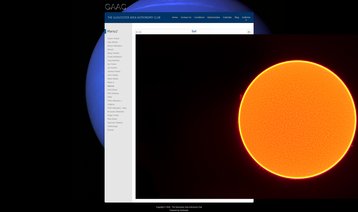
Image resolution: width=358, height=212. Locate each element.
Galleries (246, 17)
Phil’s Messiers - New (117, 108)
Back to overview (248, 32)
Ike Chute (112, 64)
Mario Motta (113, 79)
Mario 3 (111, 82)
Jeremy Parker (114, 71)
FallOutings (113, 126)
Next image (140, 31)
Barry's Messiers (115, 46)
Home (175, 17)
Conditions (199, 17)
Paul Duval (112, 90)
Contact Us (186, 17)
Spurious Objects (115, 122)
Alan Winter (113, 42)
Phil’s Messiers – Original (115, 102)
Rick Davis (112, 119)
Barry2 (110, 49)
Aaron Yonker (113, 38)
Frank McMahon (115, 57)
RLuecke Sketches (116, 111)
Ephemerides (214, 17)
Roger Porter (113, 115)
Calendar (227, 17)
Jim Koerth (112, 68)
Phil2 (110, 97)
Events (111, 130)
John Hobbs (113, 75)
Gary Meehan (114, 60)
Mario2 (111, 86)
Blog (237, 17)
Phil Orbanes (113, 93)
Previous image (137, 31)
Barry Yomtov (113, 53)
